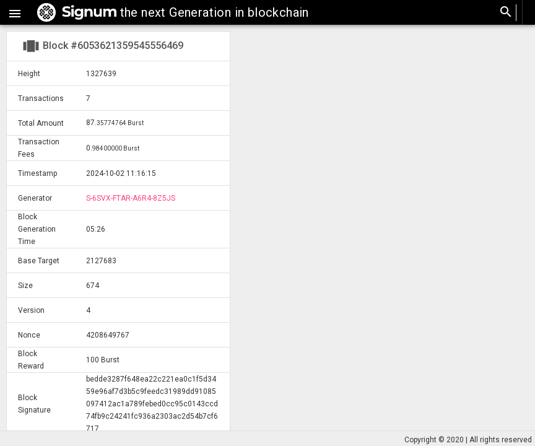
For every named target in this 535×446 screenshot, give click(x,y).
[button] (15, 12)
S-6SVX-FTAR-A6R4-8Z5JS (130, 198)
